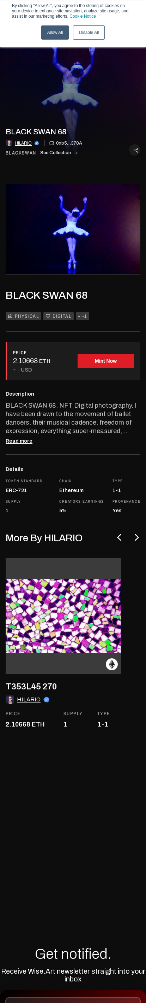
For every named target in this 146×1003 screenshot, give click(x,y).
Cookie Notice (82, 16)
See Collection (59, 152)
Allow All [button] (55, 32)
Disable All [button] (89, 32)
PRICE (20, 353)
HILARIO (23, 143)
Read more (19, 441)
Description (20, 394)
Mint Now (106, 361)
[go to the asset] (63, 616)
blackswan (21, 153)
